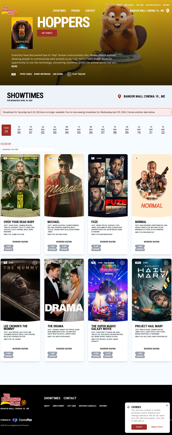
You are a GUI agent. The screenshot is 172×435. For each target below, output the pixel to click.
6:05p (8, 248)
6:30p (52, 248)
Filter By (6, 144)
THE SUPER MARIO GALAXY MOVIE (103, 327)
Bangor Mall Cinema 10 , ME (150, 11)
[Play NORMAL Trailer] (166, 158)
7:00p (140, 248)
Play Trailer (76, 74)
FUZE (94, 222)
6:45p (64, 248)
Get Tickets (47, 33)
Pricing (75, 10)
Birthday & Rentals (153, 5)
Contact (90, 10)
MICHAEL (54, 222)
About (119, 5)
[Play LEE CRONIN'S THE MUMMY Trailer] (35, 263)
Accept (139, 427)
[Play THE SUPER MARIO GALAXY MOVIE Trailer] (122, 263)
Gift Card (140, 5)
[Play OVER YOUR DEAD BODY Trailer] (35, 158)
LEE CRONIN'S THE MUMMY (16, 327)
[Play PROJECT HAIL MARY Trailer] (166, 263)
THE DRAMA (55, 326)
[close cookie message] (167, 405)
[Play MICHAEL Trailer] (78, 158)
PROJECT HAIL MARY (149, 326)
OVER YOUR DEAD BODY (19, 222)
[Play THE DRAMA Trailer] (78, 263)
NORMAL (140, 222)
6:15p (96, 248)
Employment (129, 5)
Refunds (166, 5)
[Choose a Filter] (29, 149)
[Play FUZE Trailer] (122, 158)
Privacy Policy (157, 427)
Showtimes (59, 10)
